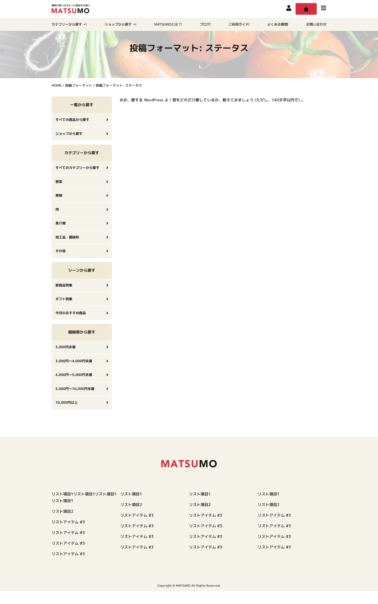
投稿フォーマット (78, 98)
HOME (56, 98)
